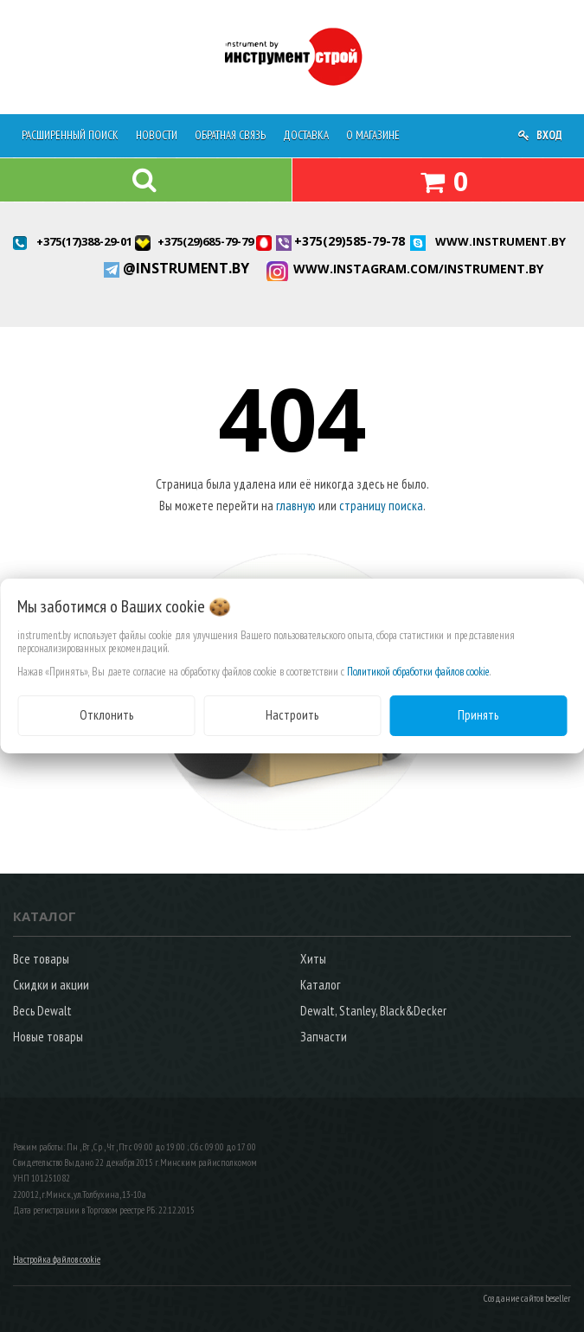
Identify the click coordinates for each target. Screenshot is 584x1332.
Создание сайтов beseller (527, 1298)
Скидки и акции (51, 985)
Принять (478, 715)
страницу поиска (381, 505)
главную (296, 505)
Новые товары (48, 1036)
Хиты (313, 959)
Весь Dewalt (42, 1010)
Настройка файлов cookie (56, 1259)
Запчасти (323, 1036)
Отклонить (106, 715)
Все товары (41, 959)
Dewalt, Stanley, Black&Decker (373, 1010)
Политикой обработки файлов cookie (418, 671)
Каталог (320, 985)
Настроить (292, 715)
